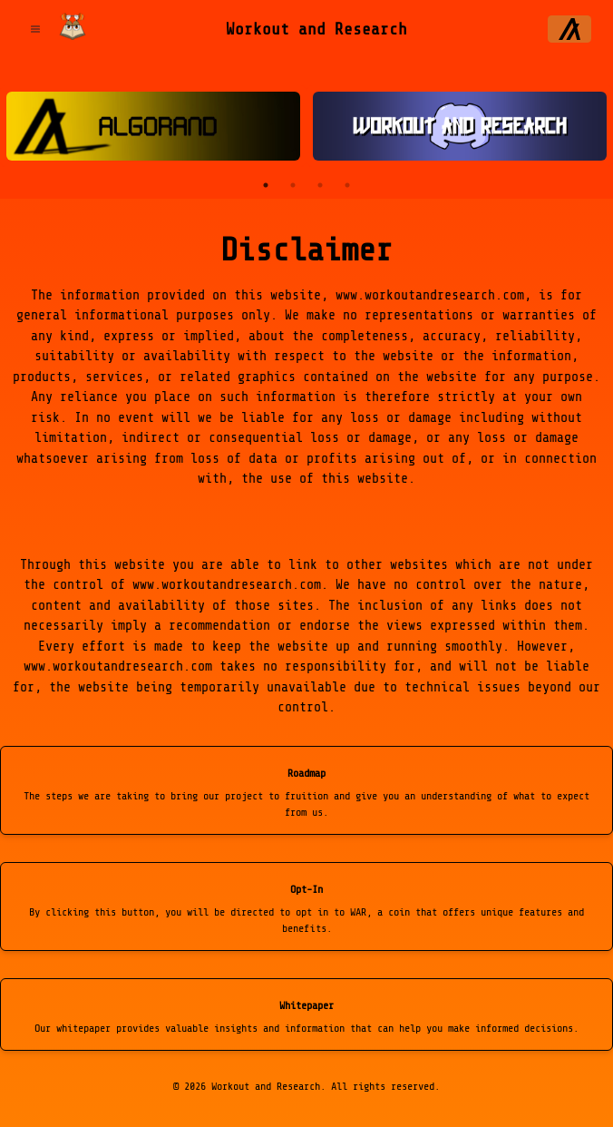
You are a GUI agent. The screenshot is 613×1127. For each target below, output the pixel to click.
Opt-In (306, 889)
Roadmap (306, 773)
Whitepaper (306, 1005)
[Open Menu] (35, 29)
